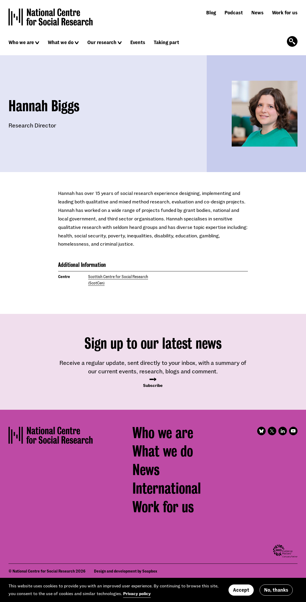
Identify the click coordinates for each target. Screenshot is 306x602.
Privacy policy (137, 593)
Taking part (166, 42)
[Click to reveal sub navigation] (37, 42)
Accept (241, 590)
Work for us (285, 12)
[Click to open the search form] (292, 41)
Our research (102, 42)
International (166, 488)
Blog (211, 12)
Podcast (234, 12)
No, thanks (276, 590)
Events (137, 42)
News (257, 12)
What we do (61, 42)
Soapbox (149, 571)
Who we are (21, 42)
